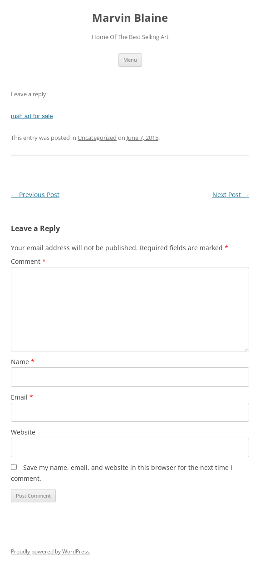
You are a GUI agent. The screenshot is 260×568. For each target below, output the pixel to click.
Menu (130, 59)
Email (22, 397)
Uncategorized (97, 137)
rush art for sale (32, 116)
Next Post (230, 194)
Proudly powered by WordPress (50, 551)
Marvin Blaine (130, 18)
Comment (28, 261)
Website (23, 432)
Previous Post (35, 194)
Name (22, 361)
